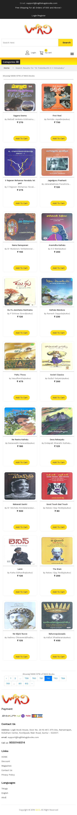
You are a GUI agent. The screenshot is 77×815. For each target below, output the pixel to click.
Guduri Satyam (55, 378)
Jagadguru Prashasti (57, 180)
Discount (5, 761)
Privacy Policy (8, 775)
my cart (46, 53)
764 (63, 678)
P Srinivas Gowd (18, 313)
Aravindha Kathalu (57, 245)
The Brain (57, 569)
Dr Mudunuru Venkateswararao (22, 249)
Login (30, 53)
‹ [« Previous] (6, 678)
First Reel (57, 116)
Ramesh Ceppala (55, 313)
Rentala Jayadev (55, 119)
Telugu (4, 788)
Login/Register (39, 15)
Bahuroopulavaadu (57, 634)
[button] (10, 62)
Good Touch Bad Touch (57, 504)
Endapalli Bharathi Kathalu (57, 443)
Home (6, 68)
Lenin (20, 569)
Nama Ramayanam (20, 245)
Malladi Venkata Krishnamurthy (22, 119)
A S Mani (55, 249)
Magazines (6, 766)
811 (20, 683)
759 (26, 678)
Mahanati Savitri (20, 504)
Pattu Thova (20, 375)
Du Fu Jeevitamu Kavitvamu (20, 310)
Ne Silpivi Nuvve (20, 634)
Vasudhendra (18, 378)
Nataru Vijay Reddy (55, 508)
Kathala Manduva (57, 310)
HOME (4, 757)
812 (26, 683)
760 (34, 678)
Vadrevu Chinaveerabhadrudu (21, 637)
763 (55, 678)
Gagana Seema (20, 116)
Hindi (3, 797)
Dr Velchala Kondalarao (18, 508)
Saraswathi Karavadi (18, 443)
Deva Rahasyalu (57, 439)
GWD (37, 810)
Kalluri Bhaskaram (55, 637)
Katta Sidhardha (18, 572)
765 (8, 683)
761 (41, 678)
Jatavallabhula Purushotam (57, 184)
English (4, 793)
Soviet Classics (57, 375)
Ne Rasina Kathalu (20, 439)
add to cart (21, 138)
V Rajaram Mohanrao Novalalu (21, 187)
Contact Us (6, 770)
